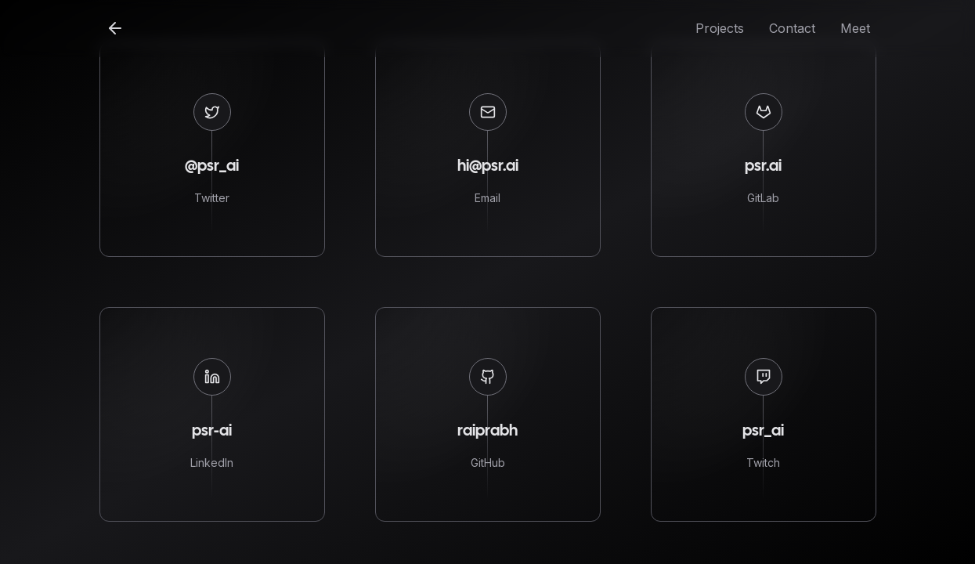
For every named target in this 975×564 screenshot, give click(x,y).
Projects (719, 28)
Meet (855, 28)
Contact (792, 28)
